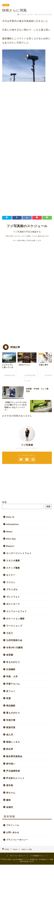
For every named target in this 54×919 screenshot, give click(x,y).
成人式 (9, 734)
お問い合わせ (12, 832)
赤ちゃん (10, 792)
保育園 (9, 655)
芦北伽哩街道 (13, 771)
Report (6, 5)
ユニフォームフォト (16, 611)
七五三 (9, 633)
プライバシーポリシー (17, 840)
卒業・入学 (12, 676)
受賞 (8, 698)
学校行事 (10, 720)
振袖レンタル (13, 742)
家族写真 (10, 727)
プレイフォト (13, 597)
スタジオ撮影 (13, 560)
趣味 (8, 800)
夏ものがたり (13, 713)
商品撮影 (10, 705)
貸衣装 (9, 785)
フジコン (10, 582)
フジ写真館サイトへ (37, 855)
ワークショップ (14, 626)
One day (11, 538)
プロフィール (12, 825)
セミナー (10, 575)
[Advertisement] (27, 123)
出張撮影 (10, 669)
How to (10, 517)
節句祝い (10, 763)
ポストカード (13, 604)
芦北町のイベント (15, 778)
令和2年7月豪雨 (14, 647)
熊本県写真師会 (14, 756)
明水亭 (9, 749)
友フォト (10, 691)
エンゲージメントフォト (19, 553)
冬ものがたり (13, 662)
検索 (4, 502)
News (9, 531)
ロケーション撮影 (15, 618)
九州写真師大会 (14, 640)
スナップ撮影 (13, 568)
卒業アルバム (13, 684)
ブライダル (12, 589)
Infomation (12, 524)
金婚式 (9, 807)
